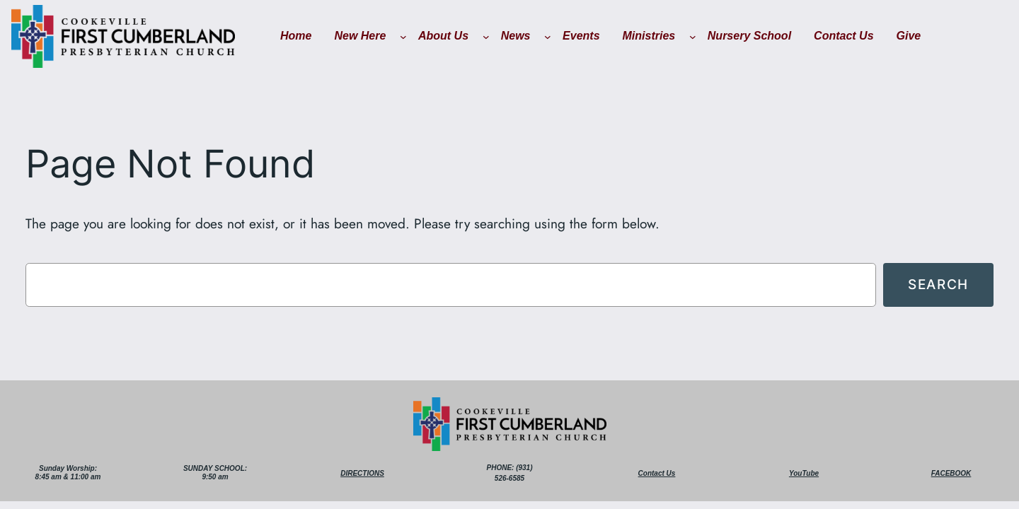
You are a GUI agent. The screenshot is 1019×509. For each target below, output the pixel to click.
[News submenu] (547, 36)
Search (938, 284)
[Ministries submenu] (692, 36)
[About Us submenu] (486, 36)
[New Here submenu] (403, 36)
